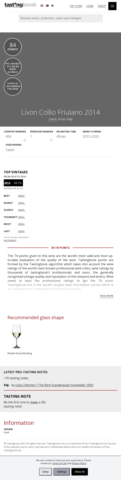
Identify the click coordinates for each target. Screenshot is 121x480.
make (34, 402)
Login (89, 6)
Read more (106, 295)
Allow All (79, 471)
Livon (52, 119)
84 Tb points (60, 247)
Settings (61, 471)
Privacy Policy (79, 463)
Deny (46, 471)
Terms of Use (59, 463)
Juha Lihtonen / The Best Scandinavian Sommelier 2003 (54, 385)
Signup (102, 6)
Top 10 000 (76, 6)
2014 (7, 183)
